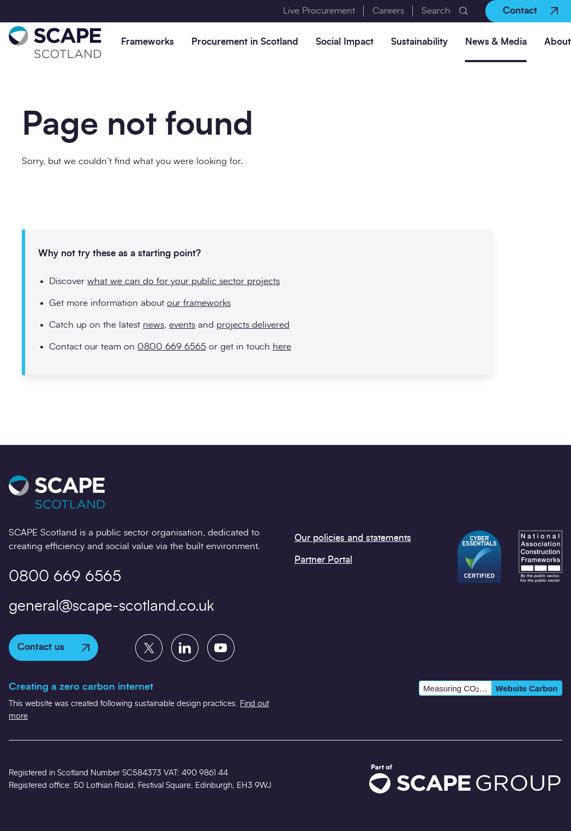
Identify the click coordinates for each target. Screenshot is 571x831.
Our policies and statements (352, 538)
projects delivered (253, 324)
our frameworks (199, 303)
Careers (388, 10)
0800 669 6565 (171, 346)
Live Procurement (319, 10)
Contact (530, 10)
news (153, 324)
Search (436, 10)
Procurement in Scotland (244, 41)
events (182, 324)
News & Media (496, 41)
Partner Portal (323, 559)
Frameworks (147, 41)
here (282, 346)
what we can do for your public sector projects (183, 281)
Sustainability (419, 41)
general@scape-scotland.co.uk (111, 606)
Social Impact (345, 41)
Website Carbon (527, 688)
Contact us (53, 647)
